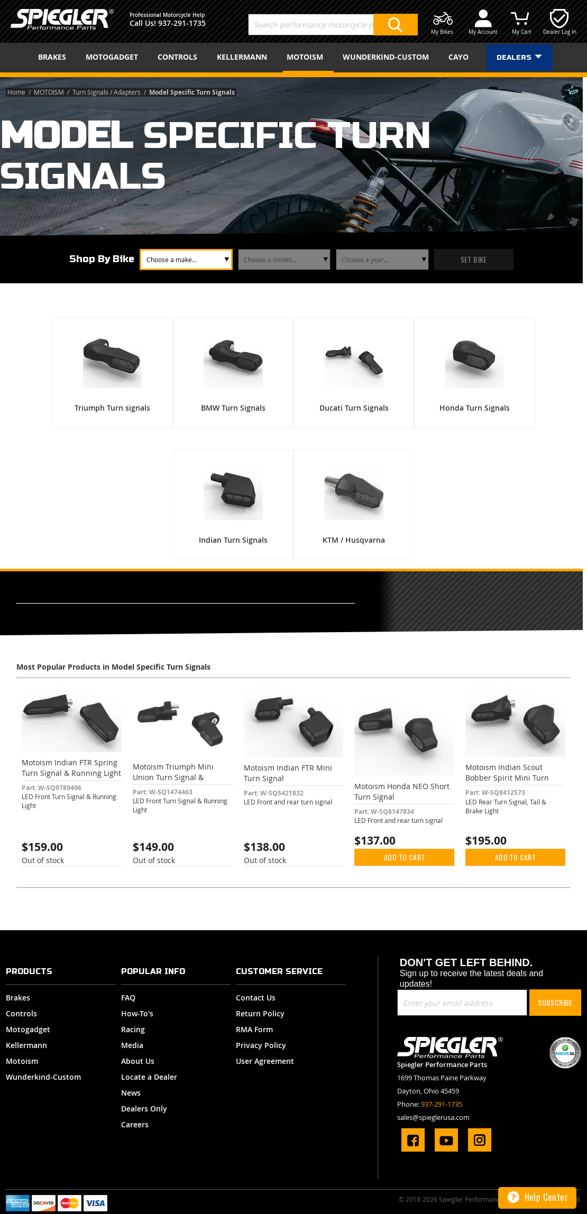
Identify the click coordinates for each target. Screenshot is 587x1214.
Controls (21, 1013)
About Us (137, 1061)
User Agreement (265, 1061)
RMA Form (254, 1029)
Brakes (18, 998)
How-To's (137, 1013)
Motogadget (28, 1029)
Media (132, 1045)
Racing (133, 1029)
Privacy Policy (261, 1045)
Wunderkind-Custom (43, 1077)
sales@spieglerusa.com (433, 1117)
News (131, 1093)
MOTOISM (50, 92)
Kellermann (26, 1045)
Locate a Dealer (149, 1077)
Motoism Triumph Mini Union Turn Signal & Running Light (173, 777)
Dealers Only (144, 1109)
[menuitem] (55, 57)
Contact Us (256, 998)
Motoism (22, 1061)
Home (17, 92)
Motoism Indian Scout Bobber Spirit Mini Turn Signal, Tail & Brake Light (508, 777)
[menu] (293, 57)
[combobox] (333, 24)
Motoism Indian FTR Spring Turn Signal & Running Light (71, 767)
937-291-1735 (182, 23)
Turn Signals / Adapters (107, 92)
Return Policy (260, 1013)
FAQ (128, 998)
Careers (135, 1124)
